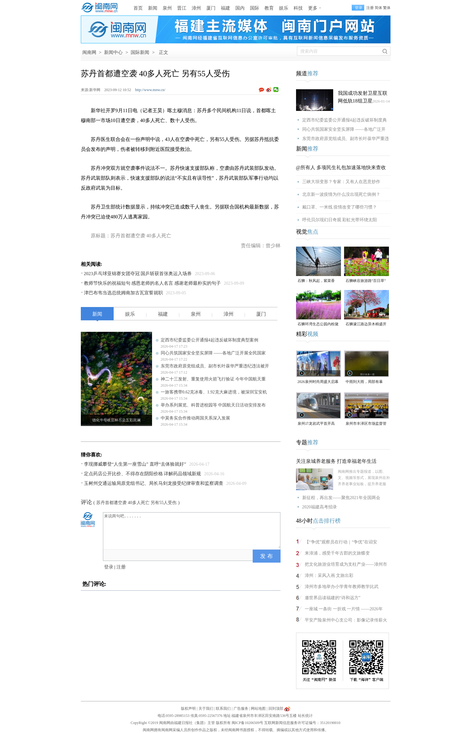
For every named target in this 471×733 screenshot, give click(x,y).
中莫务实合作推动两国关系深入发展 (195, 418)
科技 (298, 8)
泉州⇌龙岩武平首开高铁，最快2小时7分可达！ (318, 424)
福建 (225, 8)
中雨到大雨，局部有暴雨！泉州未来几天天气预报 (366, 382)
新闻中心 (113, 52)
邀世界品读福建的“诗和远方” (332, 597)
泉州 (167, 8)
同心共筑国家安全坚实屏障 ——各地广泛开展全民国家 (213, 353)
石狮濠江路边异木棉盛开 (366, 324)
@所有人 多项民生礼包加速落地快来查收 (341, 167)
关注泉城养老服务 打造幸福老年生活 (336, 461)
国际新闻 (140, 52)
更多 (312, 8)
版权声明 (188, 708)
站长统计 (305, 715)
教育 (269, 8)
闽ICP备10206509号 (248, 723)
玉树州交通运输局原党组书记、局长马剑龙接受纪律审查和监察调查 (153, 483)
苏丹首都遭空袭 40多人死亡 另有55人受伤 (136, 502)
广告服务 (240, 708)
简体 (378, 8)
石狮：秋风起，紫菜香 (316, 281)
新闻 (152, 8)
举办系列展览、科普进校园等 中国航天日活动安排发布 (213, 405)
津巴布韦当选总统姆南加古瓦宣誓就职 (123, 292)
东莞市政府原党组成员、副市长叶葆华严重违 (345, 138)
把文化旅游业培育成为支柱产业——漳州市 (346, 564)
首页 (138, 8)
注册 (370, 8)
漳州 (196, 8)
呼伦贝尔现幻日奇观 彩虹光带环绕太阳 (339, 219)
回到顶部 (275, 708)
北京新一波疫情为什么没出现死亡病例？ (341, 194)
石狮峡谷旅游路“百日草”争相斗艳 (366, 281)
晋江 (181, 8)
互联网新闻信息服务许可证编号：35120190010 (302, 723)
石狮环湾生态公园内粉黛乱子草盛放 (318, 324)
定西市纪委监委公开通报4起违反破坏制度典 (344, 120)
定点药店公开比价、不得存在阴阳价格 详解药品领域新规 (142, 473)
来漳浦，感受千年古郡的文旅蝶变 (337, 553)
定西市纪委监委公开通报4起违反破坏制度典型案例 (209, 340)
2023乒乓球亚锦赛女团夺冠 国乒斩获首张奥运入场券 (138, 273)
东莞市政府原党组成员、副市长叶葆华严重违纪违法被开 (215, 366)
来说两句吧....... (192, 530)
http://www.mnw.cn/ (150, 90)
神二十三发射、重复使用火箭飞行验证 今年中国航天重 (213, 379)
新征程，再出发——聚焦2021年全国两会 (341, 497)
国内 (240, 8)
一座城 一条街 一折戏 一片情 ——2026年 (344, 609)
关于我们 (205, 708)
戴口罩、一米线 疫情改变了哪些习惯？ (339, 207)
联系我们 (223, 708)
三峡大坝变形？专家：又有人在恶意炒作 (341, 181)
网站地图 (258, 708)
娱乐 (283, 8)
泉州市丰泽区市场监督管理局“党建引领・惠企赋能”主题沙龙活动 (366, 424)
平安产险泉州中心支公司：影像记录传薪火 (346, 620)
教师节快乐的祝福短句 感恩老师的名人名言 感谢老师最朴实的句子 (152, 283)
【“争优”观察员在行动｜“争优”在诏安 (341, 542)
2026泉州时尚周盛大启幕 (318, 382)
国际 (254, 8)
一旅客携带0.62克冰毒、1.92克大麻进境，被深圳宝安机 (214, 392)
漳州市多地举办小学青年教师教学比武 (341, 586)
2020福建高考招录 (319, 507)
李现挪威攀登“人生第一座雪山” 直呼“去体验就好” (135, 464)
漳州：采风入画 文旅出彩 (329, 575)
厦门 (211, 8)
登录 (108, 566)
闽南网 (89, 52)
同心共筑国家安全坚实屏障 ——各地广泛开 (344, 129)
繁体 (386, 8)
